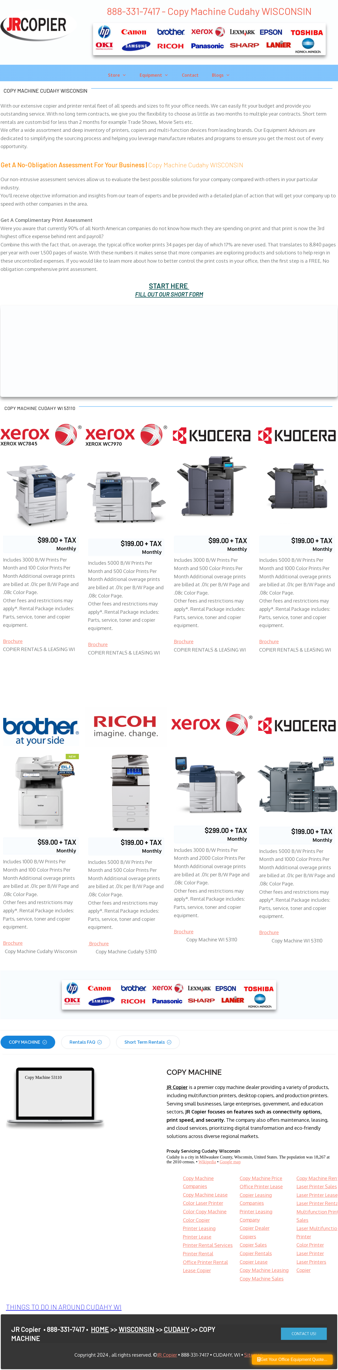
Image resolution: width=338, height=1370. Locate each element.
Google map (230, 1162)
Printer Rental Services (208, 1245)
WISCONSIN (136, 1329)
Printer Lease (197, 1237)
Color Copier (196, 1220)
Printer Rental (198, 1254)
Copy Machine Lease (205, 1195)
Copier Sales (253, 1245)
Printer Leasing (199, 1228)
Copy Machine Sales (262, 1279)
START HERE (168, 286)
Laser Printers (311, 1262)
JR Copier (167, 1355)
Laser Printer (310, 1253)
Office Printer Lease (261, 1186)
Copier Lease (254, 1262)
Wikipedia (207, 1162)
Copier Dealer (254, 1228)
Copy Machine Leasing (264, 1270)
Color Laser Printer (203, 1203)
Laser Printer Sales (316, 1186)
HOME (100, 1329)
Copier (303, 1270)
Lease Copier (197, 1270)
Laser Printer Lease (317, 1195)
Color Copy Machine (205, 1211)
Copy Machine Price (261, 1178)
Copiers (248, 1236)
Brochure (13, 641)
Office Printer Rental (205, 1262)
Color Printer (310, 1245)
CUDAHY (177, 1329)
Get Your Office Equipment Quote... (292, 1359)
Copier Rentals (256, 1253)
